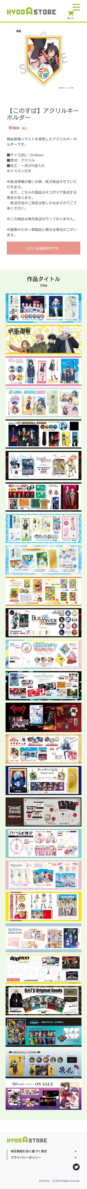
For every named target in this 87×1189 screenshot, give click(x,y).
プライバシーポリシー (26, 1158)
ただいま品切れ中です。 (43, 248)
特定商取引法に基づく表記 (29, 1152)
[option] (43, 59)
